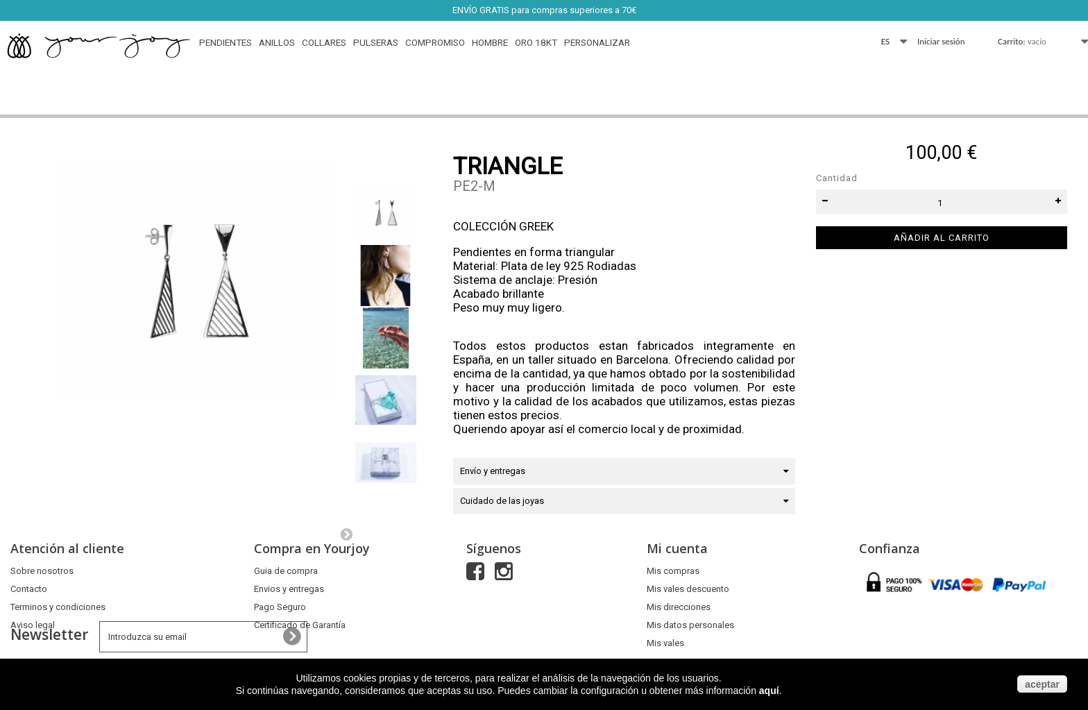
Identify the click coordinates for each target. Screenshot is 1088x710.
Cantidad (837, 178)
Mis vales (665, 643)
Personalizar (597, 42)
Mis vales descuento (688, 589)
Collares (324, 42)
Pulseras (375, 42)
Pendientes (225, 42)
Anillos (277, 42)
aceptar (1042, 684)
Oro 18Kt (536, 42)
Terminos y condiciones (57, 607)
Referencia (478, 205)
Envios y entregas (289, 589)
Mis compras (673, 571)
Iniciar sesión (941, 41)
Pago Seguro (280, 607)
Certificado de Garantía (300, 625)
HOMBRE (490, 42)
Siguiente (346, 534)
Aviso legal (32, 625)
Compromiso (435, 42)
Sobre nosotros (42, 571)
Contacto (28, 589)
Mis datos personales (690, 625)
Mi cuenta (677, 548)
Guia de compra (286, 571)
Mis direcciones (679, 607)
